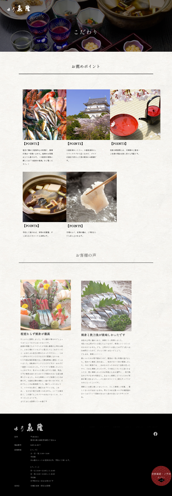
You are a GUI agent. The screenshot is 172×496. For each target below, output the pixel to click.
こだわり (132, 6)
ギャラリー (105, 6)
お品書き (92, 6)
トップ (80, 6)
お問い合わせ (159, 6)
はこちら (161, 475)
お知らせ (144, 6)
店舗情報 (119, 6)
